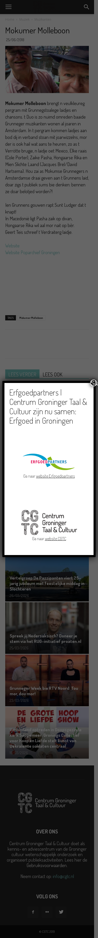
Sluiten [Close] (94, 383)
